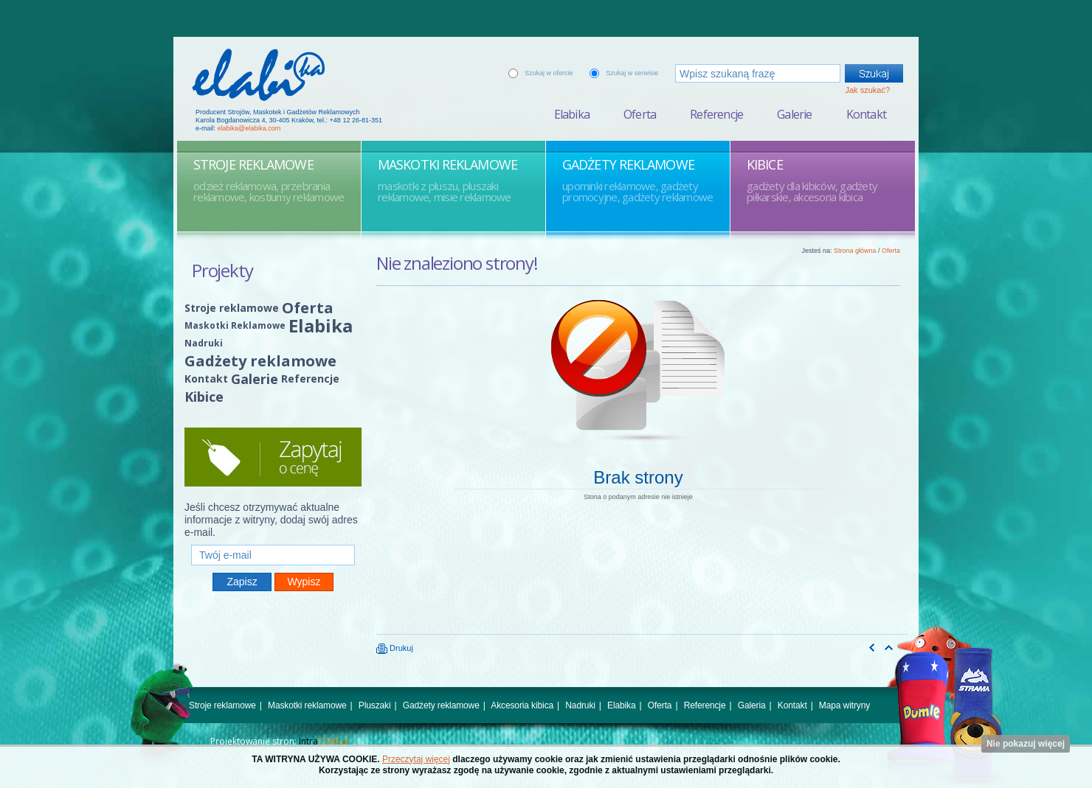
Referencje (716, 114)
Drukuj (394, 648)
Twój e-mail (273, 538)
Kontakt (866, 114)
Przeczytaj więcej (416, 759)
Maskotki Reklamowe (235, 325)
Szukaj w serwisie (632, 73)
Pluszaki (375, 705)
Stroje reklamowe (231, 308)
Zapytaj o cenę (273, 457)
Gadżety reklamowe (260, 361)
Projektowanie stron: (279, 741)
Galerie (794, 114)
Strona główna (855, 250)
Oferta (639, 114)
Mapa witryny (844, 705)
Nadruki (203, 343)
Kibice (204, 396)
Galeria (752, 705)
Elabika (572, 114)
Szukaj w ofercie (549, 73)
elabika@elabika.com (249, 128)
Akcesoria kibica (522, 705)
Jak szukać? (867, 90)
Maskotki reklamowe (307, 705)
